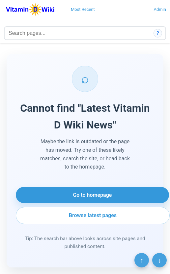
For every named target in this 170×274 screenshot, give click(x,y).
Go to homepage (92, 195)
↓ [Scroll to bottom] (159, 260)
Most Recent (83, 9)
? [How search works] (158, 33)
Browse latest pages (93, 215)
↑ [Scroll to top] (141, 260)
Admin (160, 9)
